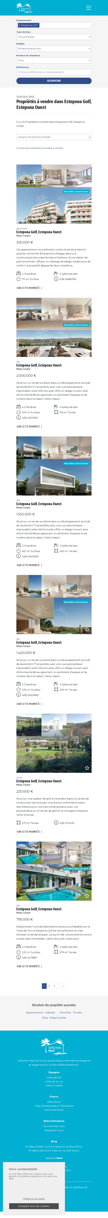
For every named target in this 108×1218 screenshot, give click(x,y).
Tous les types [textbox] (26, 37)
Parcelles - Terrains (71, 1019)
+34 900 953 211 (58, 1173)
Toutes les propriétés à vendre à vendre (39, 148)
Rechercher (54, 80)
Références (22, 67)
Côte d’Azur (54, 1108)
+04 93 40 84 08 (56, 1169)
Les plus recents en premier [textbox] (34, 137)
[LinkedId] (63, 1206)
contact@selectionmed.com (54, 1176)
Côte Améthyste (54, 1116)
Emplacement (23, 20)
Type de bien (23, 32)
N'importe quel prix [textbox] (29, 48)
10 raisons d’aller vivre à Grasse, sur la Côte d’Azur (54, 1153)
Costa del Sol (54, 1084)
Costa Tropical (54, 1092)
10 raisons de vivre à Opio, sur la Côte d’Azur (54, 1157)
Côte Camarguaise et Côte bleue (54, 1112)
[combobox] (54, 25)
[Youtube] (45, 1206)
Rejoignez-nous (54, 1136)
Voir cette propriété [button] (29, 289)
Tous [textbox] (21, 60)
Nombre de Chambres (28, 55)
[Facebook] (57, 1206)
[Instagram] (52, 1206)
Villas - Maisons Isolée (54, 1024)
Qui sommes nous (54, 1132)
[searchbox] (41, 25)
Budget (20, 43)
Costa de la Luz (54, 1087)
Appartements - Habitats (40, 1019)
